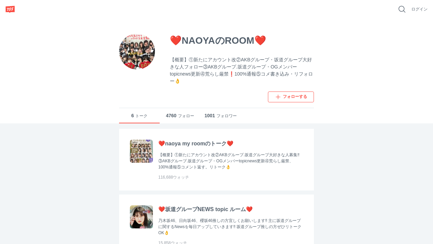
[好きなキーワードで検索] (402, 9)
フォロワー (220, 115)
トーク (139, 115)
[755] (10, 9)
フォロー (180, 115)
